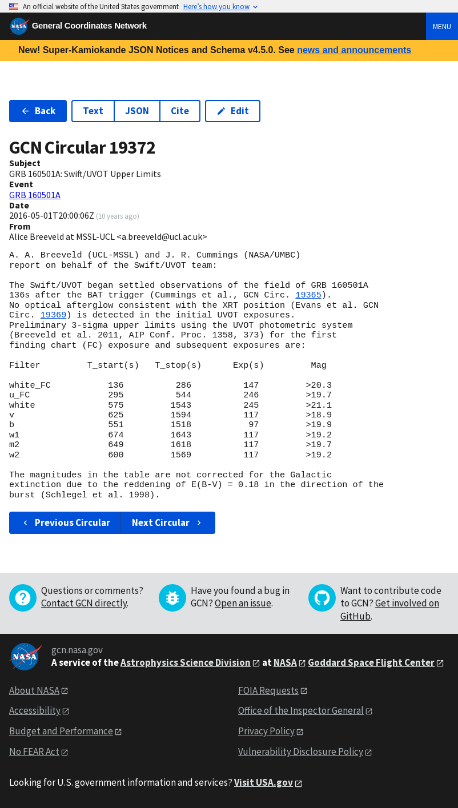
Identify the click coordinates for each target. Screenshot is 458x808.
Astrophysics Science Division (185, 662)
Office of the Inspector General (301, 710)
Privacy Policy (266, 731)
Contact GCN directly (84, 603)
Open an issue (243, 603)
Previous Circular (65, 522)
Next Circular (168, 522)
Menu (442, 26)
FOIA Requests (268, 690)
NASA (285, 662)
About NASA (34, 690)
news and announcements (354, 50)
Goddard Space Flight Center (371, 662)
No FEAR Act (34, 751)
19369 (54, 315)
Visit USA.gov (263, 782)
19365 (308, 295)
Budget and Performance (61, 731)
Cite (180, 110)
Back (38, 110)
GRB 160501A (35, 194)
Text (93, 110)
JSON (137, 110)
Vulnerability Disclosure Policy (300, 751)
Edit (232, 110)
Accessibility (35, 710)
